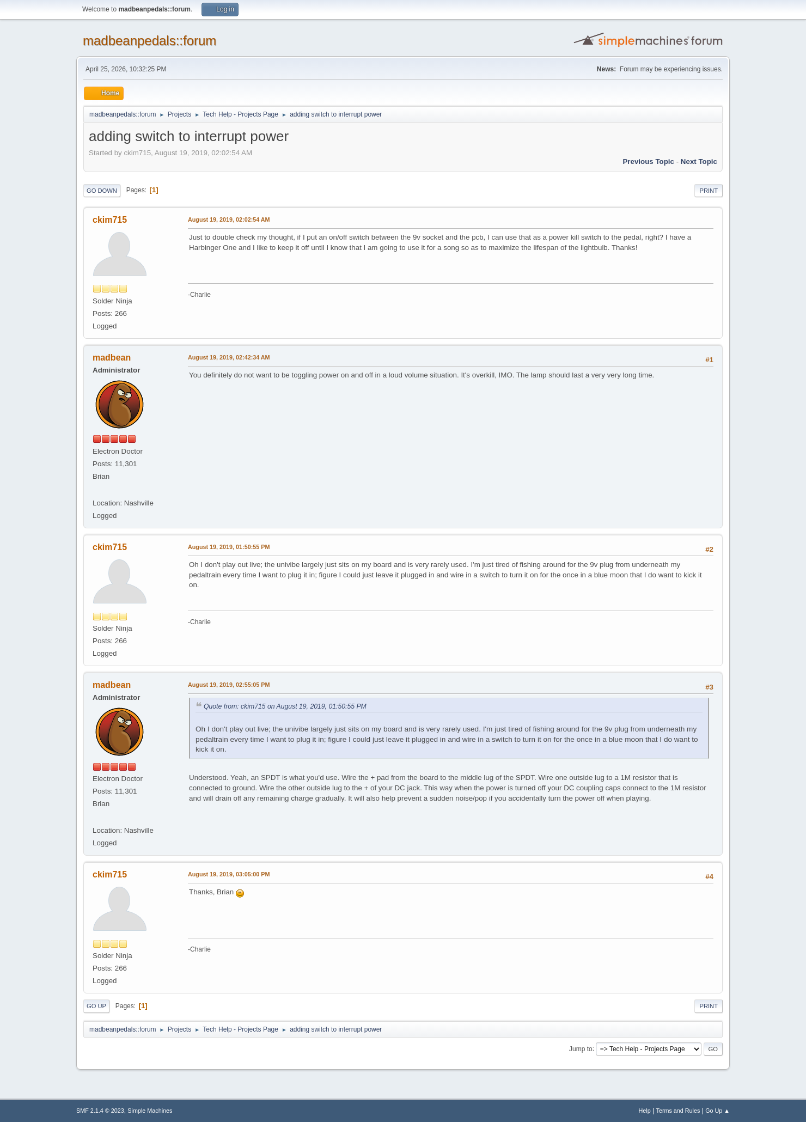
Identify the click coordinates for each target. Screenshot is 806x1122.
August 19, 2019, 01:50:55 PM (229, 547)
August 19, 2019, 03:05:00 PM (229, 874)
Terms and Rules (678, 1110)
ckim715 (110, 219)
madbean (112, 357)
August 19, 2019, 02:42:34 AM (229, 357)
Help (645, 1110)
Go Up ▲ (717, 1110)
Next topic (699, 161)
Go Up (96, 1006)
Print (708, 190)
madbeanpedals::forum (149, 40)
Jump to (581, 1048)
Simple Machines (149, 1110)
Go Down (102, 190)
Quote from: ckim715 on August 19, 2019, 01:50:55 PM (285, 706)
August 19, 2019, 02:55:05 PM (229, 684)
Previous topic (648, 161)
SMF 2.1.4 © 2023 (100, 1110)
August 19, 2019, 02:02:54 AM (229, 219)
